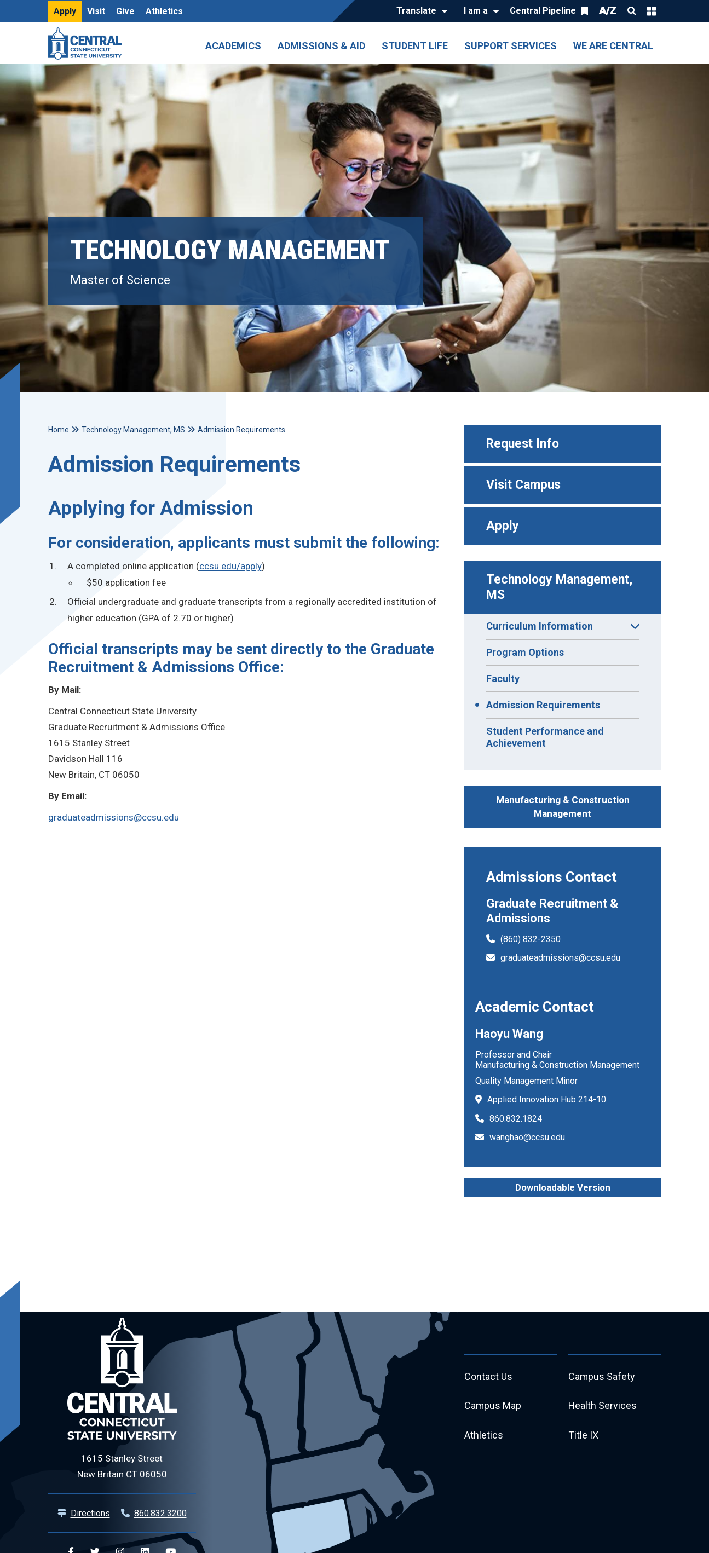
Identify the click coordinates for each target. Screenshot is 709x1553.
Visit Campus (523, 484)
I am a (476, 10)
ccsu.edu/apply (230, 566)
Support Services (510, 45)
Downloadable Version (562, 1187)
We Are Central (613, 45)
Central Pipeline (543, 10)
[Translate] (419, 11)
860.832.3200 (160, 1513)
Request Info (522, 443)
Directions (90, 1513)
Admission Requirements (543, 705)
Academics (233, 45)
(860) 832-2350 (530, 939)
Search (632, 11)
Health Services (602, 1406)
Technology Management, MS (561, 587)
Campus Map (493, 1406)
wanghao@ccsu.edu (527, 1137)
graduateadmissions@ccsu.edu (560, 957)
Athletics (164, 11)
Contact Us (488, 1377)
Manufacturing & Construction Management (563, 806)
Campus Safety (602, 1377)
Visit (96, 11)
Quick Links (651, 11)
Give (125, 11)
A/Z (607, 10)
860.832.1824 (515, 1118)
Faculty (503, 678)
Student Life (415, 45)
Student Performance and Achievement (545, 737)
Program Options (525, 652)
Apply (65, 11)
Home (58, 429)
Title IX (583, 1436)
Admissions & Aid (321, 45)
